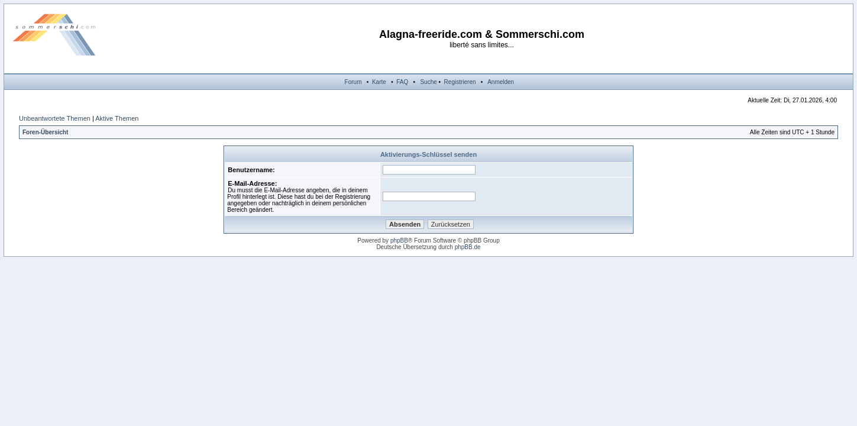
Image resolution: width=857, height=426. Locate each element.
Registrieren (460, 82)
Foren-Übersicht (45, 132)
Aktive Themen (116, 118)
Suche (428, 82)
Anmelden (500, 82)
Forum (353, 82)
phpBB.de (468, 247)
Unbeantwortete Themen (54, 118)
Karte (379, 82)
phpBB (399, 240)
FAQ (402, 82)
